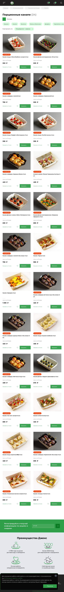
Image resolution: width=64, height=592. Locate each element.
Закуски (6, 23)
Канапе (15, 23)
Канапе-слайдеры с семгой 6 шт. (14, 93)
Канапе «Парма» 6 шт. (41, 246)
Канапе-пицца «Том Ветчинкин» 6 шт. (47, 130)
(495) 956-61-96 (16, 564)
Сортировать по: (7, 28)
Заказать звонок (32, 564)
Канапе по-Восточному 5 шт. (43, 402)
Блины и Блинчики (35, 23)
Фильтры (9, 18)
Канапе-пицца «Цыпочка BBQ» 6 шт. (16, 438)
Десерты (47, 23)
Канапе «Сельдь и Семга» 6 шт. (44, 477)
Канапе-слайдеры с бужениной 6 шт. (46, 93)
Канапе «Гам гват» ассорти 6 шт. (14, 402)
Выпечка (23, 23)
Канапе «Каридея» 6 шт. (11, 283)
